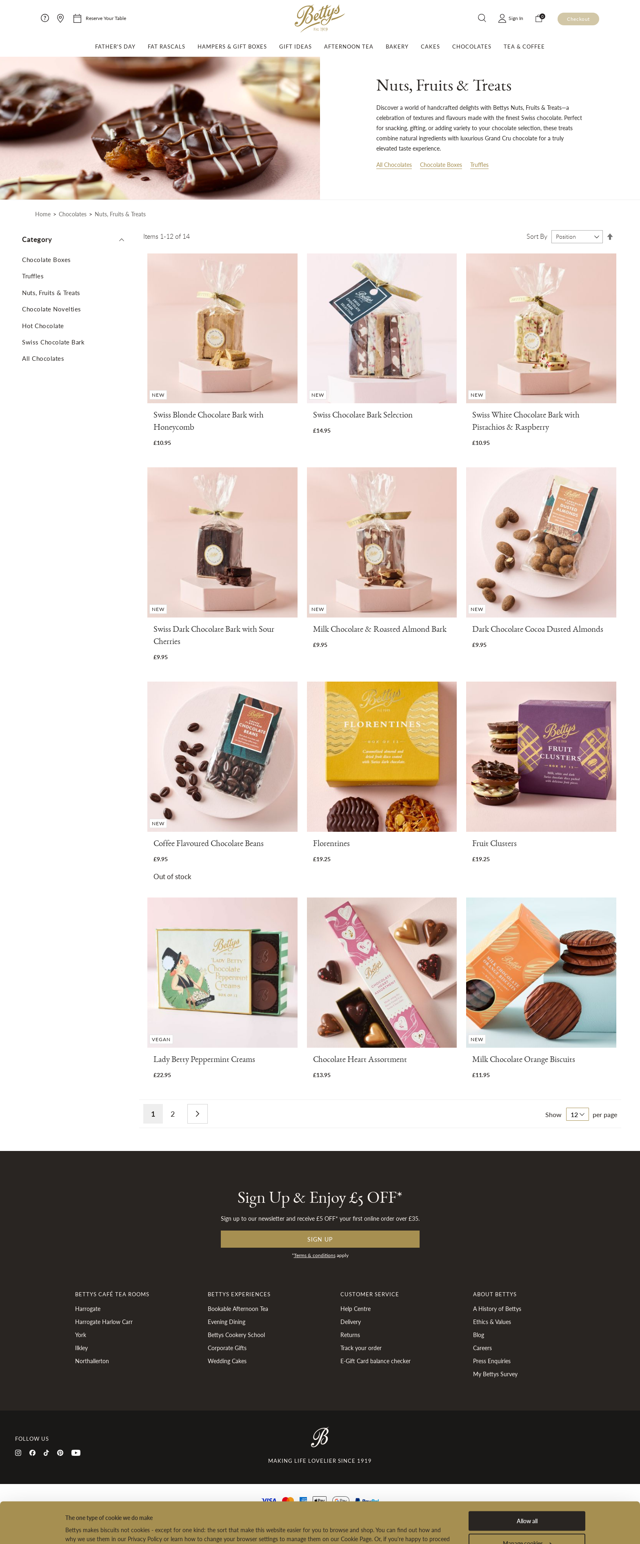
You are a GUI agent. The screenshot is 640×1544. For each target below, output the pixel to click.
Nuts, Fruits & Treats (51, 292)
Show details (81, 1528)
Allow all (527, 1480)
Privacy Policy (317, 1507)
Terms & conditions (315, 1255)
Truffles (479, 164)
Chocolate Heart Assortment (360, 1061)
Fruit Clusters (494, 845)
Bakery (397, 46)
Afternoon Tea (348, 46)
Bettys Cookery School (236, 1335)
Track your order (361, 1348)
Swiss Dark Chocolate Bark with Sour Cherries (213, 636)
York (80, 1335)
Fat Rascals (166, 46)
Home (43, 214)
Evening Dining (226, 1321)
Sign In (516, 18)
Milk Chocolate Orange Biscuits (523, 1061)
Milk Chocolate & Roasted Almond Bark (380, 630)
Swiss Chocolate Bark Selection (363, 416)
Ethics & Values (492, 1321)
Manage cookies (527, 1502)
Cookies (353, 1507)
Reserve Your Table (106, 18)
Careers (482, 1348)
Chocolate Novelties (51, 308)
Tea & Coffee (524, 46)
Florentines (331, 845)
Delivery (350, 1321)
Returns (350, 1335)
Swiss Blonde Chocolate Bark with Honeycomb (208, 422)
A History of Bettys (497, 1308)
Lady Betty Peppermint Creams (204, 1061)
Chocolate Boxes (441, 164)
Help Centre (355, 1308)
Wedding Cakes (227, 1361)
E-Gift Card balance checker (375, 1361)
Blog (478, 1335)
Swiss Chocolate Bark (53, 342)
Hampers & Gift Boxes (232, 46)
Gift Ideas (295, 46)
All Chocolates (394, 164)
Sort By (537, 236)
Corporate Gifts (227, 1348)
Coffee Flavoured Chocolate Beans (208, 845)
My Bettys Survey (495, 1374)
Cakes (430, 46)
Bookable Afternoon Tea (238, 1308)
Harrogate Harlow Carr (104, 1321)
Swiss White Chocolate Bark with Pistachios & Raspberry (526, 422)
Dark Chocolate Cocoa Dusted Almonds (537, 630)
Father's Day (115, 46)
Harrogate (87, 1308)
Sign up (320, 1239)
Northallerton (92, 1361)
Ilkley (81, 1348)
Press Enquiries (492, 1361)
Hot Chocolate (43, 325)
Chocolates (471, 46)
